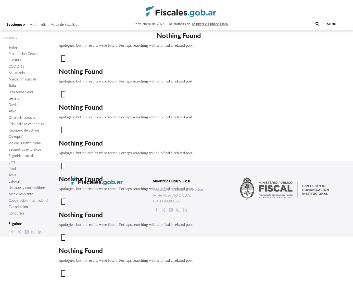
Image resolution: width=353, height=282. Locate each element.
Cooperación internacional (28, 200)
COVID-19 (17, 66)
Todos (13, 47)
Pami (12, 168)
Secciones (16, 24)
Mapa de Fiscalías (63, 24)
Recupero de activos (24, 130)
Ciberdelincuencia (22, 117)
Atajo (12, 111)
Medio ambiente (21, 194)
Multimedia (38, 24)
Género (14, 98)
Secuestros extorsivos (25, 149)
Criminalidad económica (27, 124)
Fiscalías (15, 60)
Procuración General (24, 54)
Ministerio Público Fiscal (210, 24)
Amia (12, 175)
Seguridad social (21, 156)
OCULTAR (11, 38)
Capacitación (18, 207)
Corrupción (17, 136)
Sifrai (12, 162)
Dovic (13, 105)
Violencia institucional (25, 143)
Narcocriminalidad (22, 79)
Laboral (14, 181)
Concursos (17, 213)
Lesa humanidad (21, 92)
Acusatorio (17, 73)
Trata (12, 85)
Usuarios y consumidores (27, 188)
